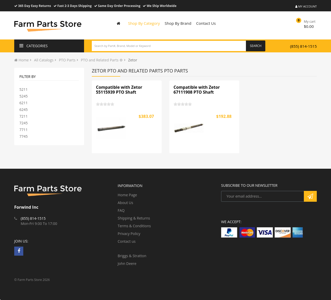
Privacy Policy (129, 233)
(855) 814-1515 (303, 46)
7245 (23, 122)
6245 (23, 109)
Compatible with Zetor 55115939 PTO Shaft (119, 89)
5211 (23, 89)
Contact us (127, 241)
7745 (23, 136)
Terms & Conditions (134, 225)
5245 (23, 96)
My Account (306, 6)
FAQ (121, 210)
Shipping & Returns (134, 218)
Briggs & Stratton (132, 255)
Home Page (127, 194)
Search (255, 46)
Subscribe (310, 196)
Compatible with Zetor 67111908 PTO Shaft (197, 89)
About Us (125, 202)
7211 (23, 116)
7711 (23, 129)
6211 (23, 102)
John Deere (127, 263)
